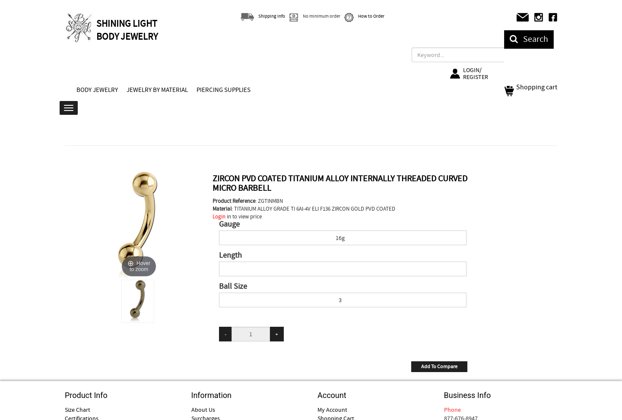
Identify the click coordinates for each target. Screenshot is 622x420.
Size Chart (77, 410)
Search (529, 39)
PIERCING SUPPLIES (224, 89)
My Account (332, 410)
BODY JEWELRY (97, 89)
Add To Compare (439, 366)
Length (230, 255)
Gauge (229, 224)
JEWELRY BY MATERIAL (157, 89)
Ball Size (233, 287)
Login (219, 216)
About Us (203, 410)
